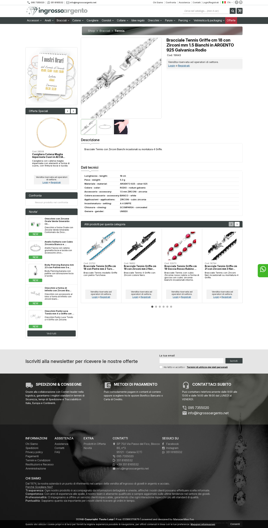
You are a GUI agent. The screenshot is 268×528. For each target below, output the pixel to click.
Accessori (34, 20)
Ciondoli (108, 20)
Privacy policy (34, 452)
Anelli (49, 20)
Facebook (170, 444)
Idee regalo (138, 20)
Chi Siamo (158, 2)
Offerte (231, 20)
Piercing (184, 20)
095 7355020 (35, 2)
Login (171, 65)
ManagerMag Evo (183, 519)
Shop (91, 30)
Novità (88, 448)
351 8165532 (55, 2)
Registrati (184, 65)
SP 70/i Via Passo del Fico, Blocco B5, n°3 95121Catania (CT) (136, 448)
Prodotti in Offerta (95, 444)
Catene (78, 20)
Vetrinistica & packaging (209, 20)
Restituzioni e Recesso (39, 464)
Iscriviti (234, 360)
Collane (122, 20)
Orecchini (155, 20)
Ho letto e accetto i (172, 367)
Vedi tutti (51, 333)
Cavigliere (92, 20)
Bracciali (63, 20)
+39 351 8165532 (126, 464)
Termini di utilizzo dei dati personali (207, 367)
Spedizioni (31, 448)
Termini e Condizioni (37, 460)
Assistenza (184, 2)
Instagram (170, 448)
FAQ (57, 452)
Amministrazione (35, 468)
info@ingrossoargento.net (81, 2)
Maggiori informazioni (203, 524)
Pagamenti (32, 456)
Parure (170, 20)
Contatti (197, 2)
